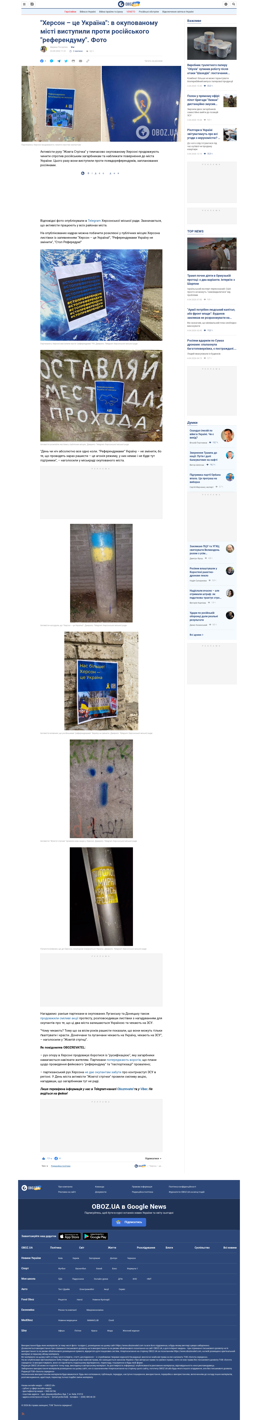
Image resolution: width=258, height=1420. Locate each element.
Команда (99, 1186)
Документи (100, 1192)
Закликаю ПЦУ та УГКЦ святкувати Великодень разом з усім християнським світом (204, 550)
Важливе (194, 21)
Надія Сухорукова (198, 581)
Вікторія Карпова (198, 603)
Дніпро (113, 1258)
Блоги (169, 1247)
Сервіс (122, 1289)
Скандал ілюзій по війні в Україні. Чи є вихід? (202, 434)
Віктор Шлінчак (197, 465)
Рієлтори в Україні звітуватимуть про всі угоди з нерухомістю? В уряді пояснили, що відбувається (203, 134)
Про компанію (65, 1186)
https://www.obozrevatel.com (129, 1345)
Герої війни (70, 11)
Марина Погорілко (59, 47)
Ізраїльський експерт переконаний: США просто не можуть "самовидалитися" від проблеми (209, 291)
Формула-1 (132, 1268)
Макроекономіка (95, 1310)
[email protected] (60, 1397)
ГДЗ (60, 1279)
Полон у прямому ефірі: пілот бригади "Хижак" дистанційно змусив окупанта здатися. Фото (204, 100)
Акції (106, 1289)
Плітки (78, 1330)
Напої (79, 1299)
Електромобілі (87, 1289)
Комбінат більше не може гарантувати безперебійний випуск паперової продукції (210, 80)
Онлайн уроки (101, 1279)
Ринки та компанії (67, 1310)
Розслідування (146, 1247)
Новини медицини (67, 1320)
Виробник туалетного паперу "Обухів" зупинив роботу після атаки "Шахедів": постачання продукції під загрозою (207, 69)
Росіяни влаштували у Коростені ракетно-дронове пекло (203, 572)
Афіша (61, 1330)
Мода (110, 1330)
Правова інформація (142, 1186)
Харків (76, 1258)
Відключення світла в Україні (178, 11)
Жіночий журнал (131, 1330)
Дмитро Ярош (196, 558)
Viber (143, 1089)
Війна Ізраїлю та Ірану (111, 11)
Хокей (99, 1268)
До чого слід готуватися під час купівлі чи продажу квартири (202, 146)
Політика (55, 1247)
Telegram (95, 221)
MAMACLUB (93, 1320)
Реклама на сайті (67, 1192)
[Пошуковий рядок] (233, 4)
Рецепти (62, 1299)
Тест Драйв (64, 1289)
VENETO (131, 11)
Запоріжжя (94, 1258)
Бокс (114, 1268)
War (72, 47)
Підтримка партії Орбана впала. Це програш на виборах (205, 478)
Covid (111, 1320)
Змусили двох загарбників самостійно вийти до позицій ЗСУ (202, 112)
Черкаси (131, 1258)
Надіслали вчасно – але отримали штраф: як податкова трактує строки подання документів (206, 594)
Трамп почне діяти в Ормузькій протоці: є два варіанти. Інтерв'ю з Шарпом (211, 279)
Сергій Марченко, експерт (202, 487)
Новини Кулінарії (100, 1299)
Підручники (78, 1279)
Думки (192, 423)
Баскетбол (81, 1268)
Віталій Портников (198, 443)
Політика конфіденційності (182, 1186)
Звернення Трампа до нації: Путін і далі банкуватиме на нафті (203, 456)
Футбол (61, 1268)
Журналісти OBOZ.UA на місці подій (187, 1192)
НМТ (149, 1279)
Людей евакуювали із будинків (203, 353)
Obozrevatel (125, 1089)
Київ (60, 1258)
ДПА (120, 1279)
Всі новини (230, 1247)
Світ (81, 1247)
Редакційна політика (60, 1166)
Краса (94, 1330)
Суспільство (202, 1247)
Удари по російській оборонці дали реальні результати (204, 616)
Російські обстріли (149, 11)
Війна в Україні (88, 11)
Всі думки (195, 634)
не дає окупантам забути (103, 1072)
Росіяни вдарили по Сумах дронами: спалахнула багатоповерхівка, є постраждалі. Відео (210, 345)
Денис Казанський (198, 625)
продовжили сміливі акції (59, 1018)
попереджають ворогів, (124, 1060)
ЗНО (135, 1279)
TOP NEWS (195, 231)
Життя (112, 1247)
